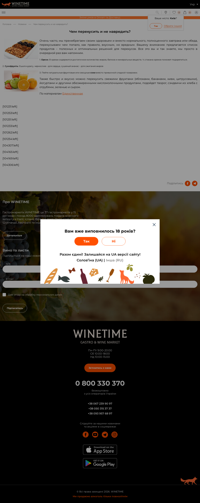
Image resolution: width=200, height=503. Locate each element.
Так (86, 241)
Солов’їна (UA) (90, 260)
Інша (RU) (114, 260)
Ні (114, 241)
